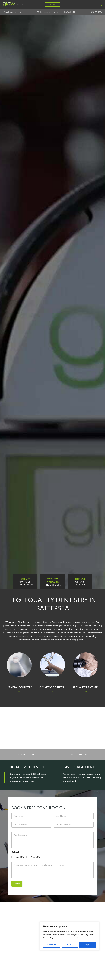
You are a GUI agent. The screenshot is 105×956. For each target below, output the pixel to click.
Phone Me (35, 857)
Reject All (69, 945)
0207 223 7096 (96, 12)
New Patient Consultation (25, 581)
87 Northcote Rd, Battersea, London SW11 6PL (56, 12)
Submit (17, 883)
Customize (51, 945)
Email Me (20, 857)
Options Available (80, 581)
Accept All (87, 945)
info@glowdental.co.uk (12, 12)
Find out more (52, 581)
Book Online (53, 4)
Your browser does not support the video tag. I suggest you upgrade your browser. (52, 302)
